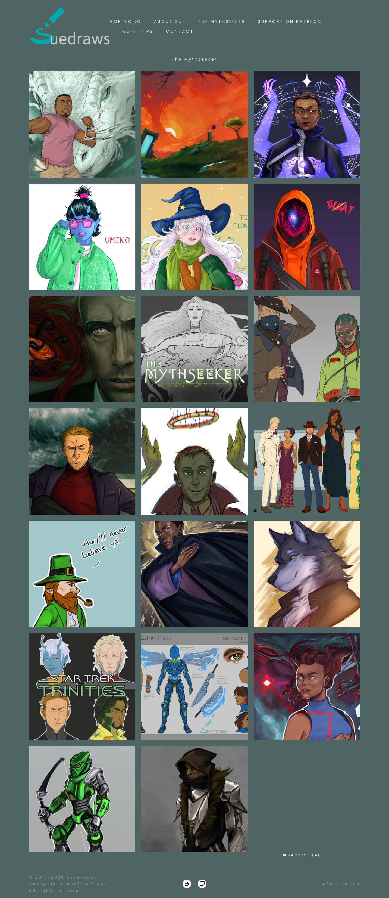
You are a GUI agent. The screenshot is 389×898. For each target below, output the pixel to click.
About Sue (170, 21)
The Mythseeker (221, 21)
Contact (180, 31)
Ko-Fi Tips (138, 31)
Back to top (341, 884)
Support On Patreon (290, 21)
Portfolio (126, 21)
